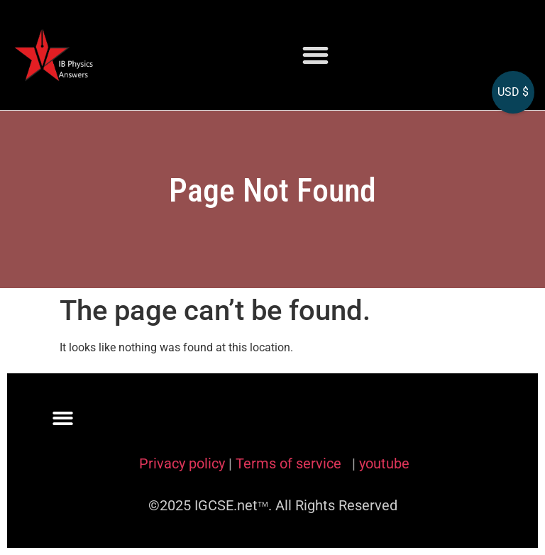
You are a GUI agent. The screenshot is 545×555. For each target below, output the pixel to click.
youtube (384, 463)
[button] (315, 55)
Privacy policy (182, 463)
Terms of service (290, 463)
